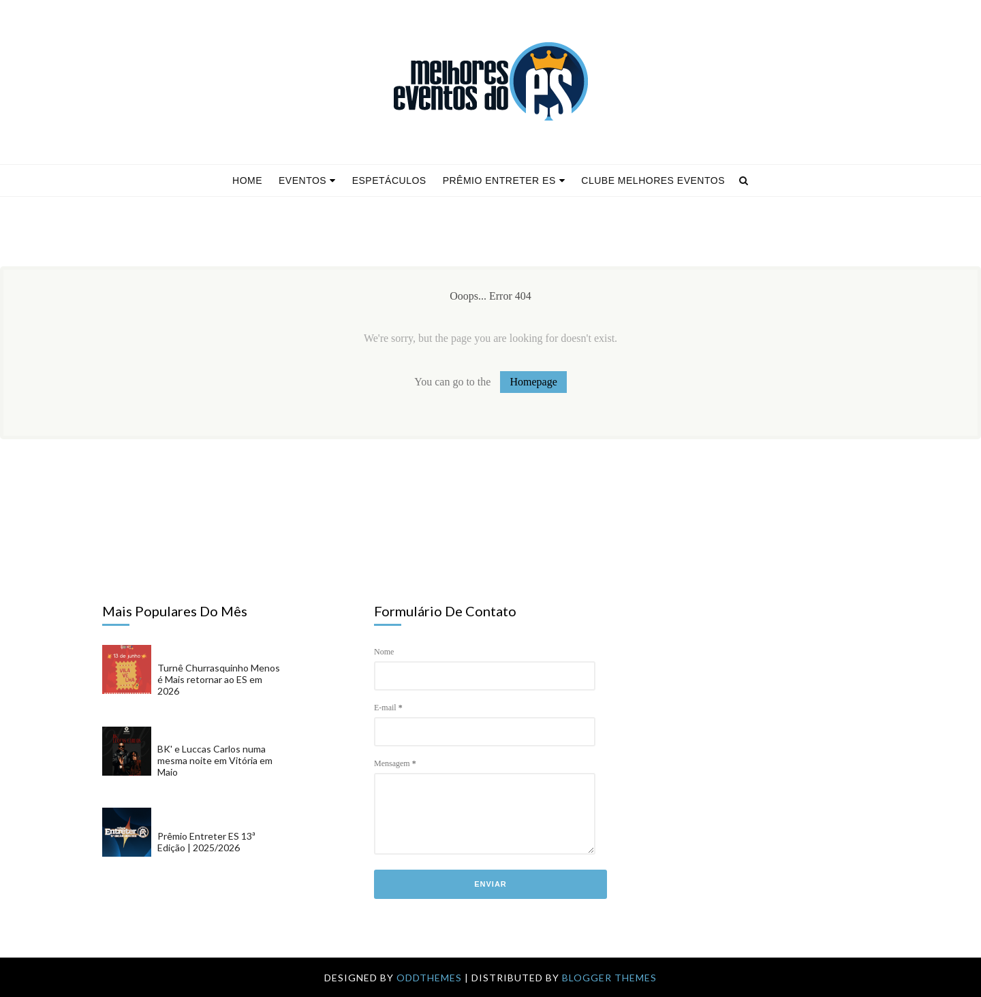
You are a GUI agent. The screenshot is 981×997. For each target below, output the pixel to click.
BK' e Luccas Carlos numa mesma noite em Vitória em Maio (214, 760)
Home (247, 180)
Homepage (533, 381)
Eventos (307, 180)
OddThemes (429, 977)
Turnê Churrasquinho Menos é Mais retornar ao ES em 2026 (218, 679)
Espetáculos (389, 180)
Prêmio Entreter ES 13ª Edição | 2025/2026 (206, 841)
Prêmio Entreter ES (504, 180)
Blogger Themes (609, 977)
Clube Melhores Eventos (653, 180)
